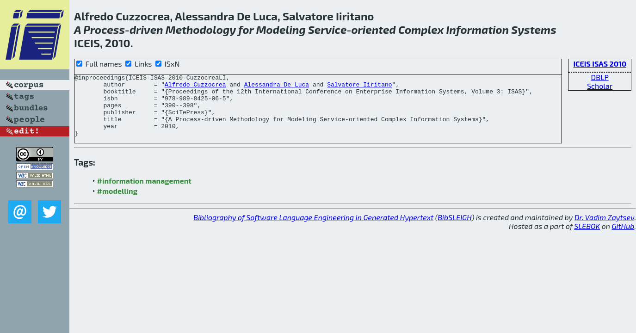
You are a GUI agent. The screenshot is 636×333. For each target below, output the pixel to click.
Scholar (599, 85)
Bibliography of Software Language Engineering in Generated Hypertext (313, 229)
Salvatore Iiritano (359, 87)
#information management (144, 193)
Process (104, 29)
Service (327, 29)
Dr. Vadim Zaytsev (604, 229)
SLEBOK (587, 238)
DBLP (600, 77)
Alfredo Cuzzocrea (195, 87)
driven (146, 29)
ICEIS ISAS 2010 (599, 63)
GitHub (623, 238)
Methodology (201, 29)
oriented (373, 29)
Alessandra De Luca (276, 87)
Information (477, 29)
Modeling (281, 29)
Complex (421, 29)
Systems (533, 29)
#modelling (117, 203)
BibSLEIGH (454, 229)
